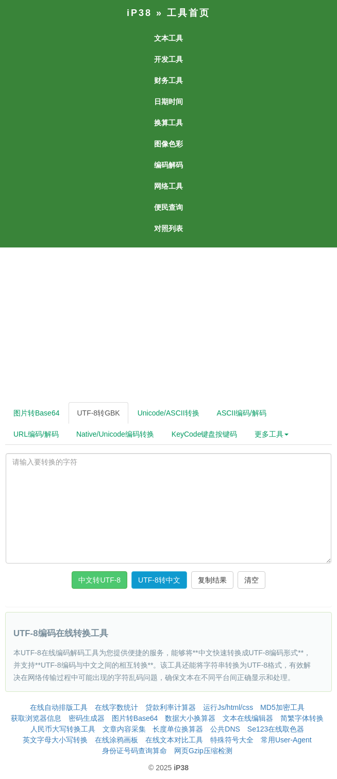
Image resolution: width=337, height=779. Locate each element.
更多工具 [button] (272, 434)
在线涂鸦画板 (116, 740)
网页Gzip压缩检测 (203, 751)
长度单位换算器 (178, 729)
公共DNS (225, 729)
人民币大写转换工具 (62, 729)
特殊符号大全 (232, 740)
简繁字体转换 (302, 718)
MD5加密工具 (282, 707)
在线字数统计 (116, 707)
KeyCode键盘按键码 (205, 434)
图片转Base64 (36, 413)
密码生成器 (87, 718)
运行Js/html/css (228, 707)
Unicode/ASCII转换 (168, 413)
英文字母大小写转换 (55, 740)
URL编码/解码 (36, 434)
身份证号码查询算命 (134, 751)
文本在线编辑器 (248, 718)
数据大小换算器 (190, 718)
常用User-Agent (286, 740)
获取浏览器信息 (36, 718)
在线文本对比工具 (174, 740)
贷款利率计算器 (170, 707)
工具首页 (188, 13)
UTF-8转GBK (98, 413)
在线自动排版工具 (59, 707)
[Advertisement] (167, 325)
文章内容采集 (124, 729)
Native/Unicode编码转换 (115, 434)
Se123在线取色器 (275, 729)
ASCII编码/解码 (241, 413)
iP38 (139, 13)
